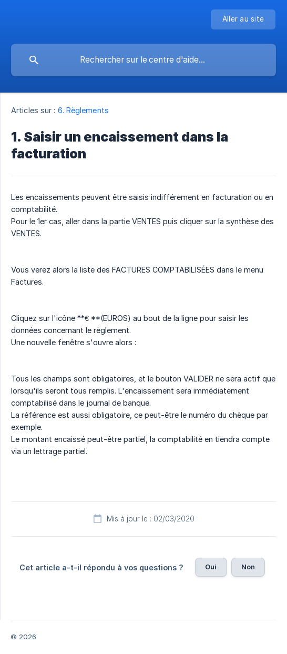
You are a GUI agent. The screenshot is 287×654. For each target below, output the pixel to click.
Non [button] (248, 566)
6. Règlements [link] (83, 110)
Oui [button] (211, 566)
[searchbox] (143, 60)
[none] (243, 19)
